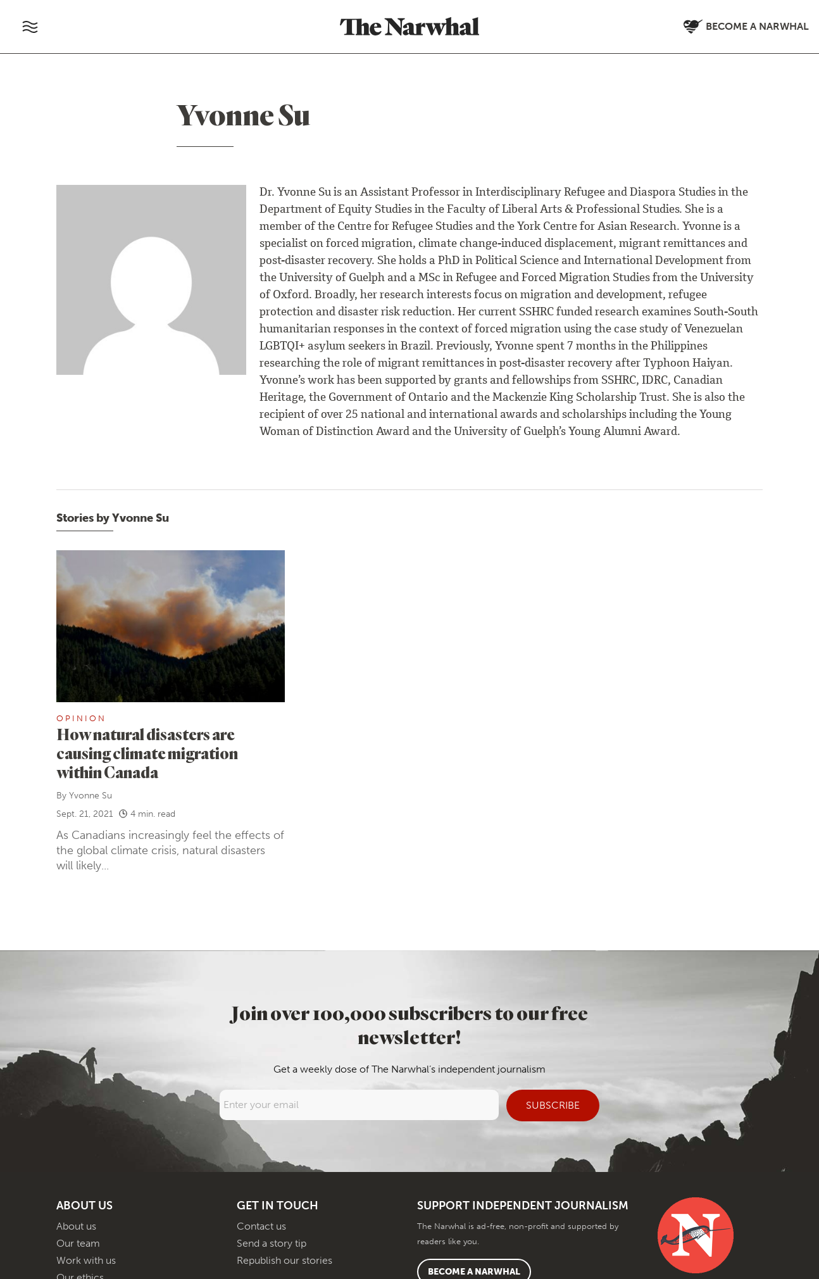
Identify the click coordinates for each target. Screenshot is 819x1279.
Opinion (81, 718)
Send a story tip (271, 1243)
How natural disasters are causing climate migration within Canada (147, 753)
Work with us (86, 1260)
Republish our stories (284, 1260)
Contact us (261, 1226)
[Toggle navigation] (30, 26)
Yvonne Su (90, 795)
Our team (78, 1243)
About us (76, 1226)
